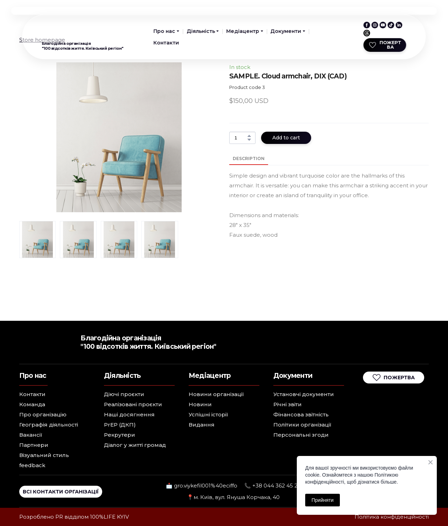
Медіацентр (242, 31)
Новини (200, 404)
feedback (32, 465)
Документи (285, 31)
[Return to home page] (56, 30)
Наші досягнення (129, 414)
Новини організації (216, 394)
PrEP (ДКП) (120, 424)
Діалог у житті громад (135, 445)
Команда (32, 404)
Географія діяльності (48, 424)
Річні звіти (287, 404)
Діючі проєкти (124, 394)
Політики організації (302, 424)
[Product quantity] (240, 138)
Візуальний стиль (44, 455)
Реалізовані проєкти (133, 404)
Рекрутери (119, 434)
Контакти (166, 43)
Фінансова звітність (301, 414)
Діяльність (201, 31)
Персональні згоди (301, 434)
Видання (202, 424)
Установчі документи (303, 394)
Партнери (33, 445)
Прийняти (323, 500)
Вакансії (30, 434)
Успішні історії (208, 414)
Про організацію (42, 414)
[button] (366, 25)
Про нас (164, 31)
